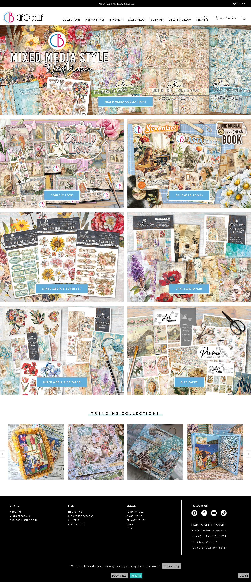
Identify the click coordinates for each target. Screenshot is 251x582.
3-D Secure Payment (81, 516)
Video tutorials (20, 516)
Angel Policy (135, 516)
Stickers (202, 20)
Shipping (74, 520)
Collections (71, 20)
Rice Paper (157, 20)
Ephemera (116, 20)
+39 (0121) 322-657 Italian (209, 547)
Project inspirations (23, 520)
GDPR (130, 524)
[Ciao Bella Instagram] (194, 513)
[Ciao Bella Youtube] (214, 513)
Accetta (136, 575)
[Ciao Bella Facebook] (204, 513)
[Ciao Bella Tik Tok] (224, 513)
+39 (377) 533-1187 (204, 542)
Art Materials (95, 20)
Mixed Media (136, 20)
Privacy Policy (171, 566)
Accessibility (76, 524)
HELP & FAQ (75, 511)
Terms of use (135, 511)
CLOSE (243, 575)
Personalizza (119, 575)
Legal (130, 528)
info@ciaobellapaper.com (209, 530)
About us (15, 511)
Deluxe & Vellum (180, 20)
